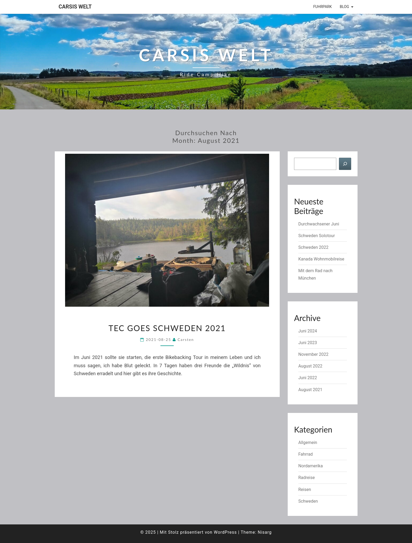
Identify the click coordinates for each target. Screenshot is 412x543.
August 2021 (310, 389)
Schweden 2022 (313, 247)
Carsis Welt (75, 6)
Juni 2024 (307, 331)
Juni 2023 (307, 342)
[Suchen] (345, 164)
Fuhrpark (322, 7)
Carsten (186, 339)
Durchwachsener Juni (318, 223)
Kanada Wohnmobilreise (321, 259)
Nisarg (265, 532)
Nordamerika (310, 465)
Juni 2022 (307, 377)
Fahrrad (305, 454)
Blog (344, 7)
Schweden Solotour (316, 235)
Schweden (308, 501)
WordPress (225, 532)
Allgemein (307, 442)
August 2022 (310, 366)
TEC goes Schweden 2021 (167, 328)
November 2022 (313, 354)
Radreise (306, 477)
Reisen (304, 489)
